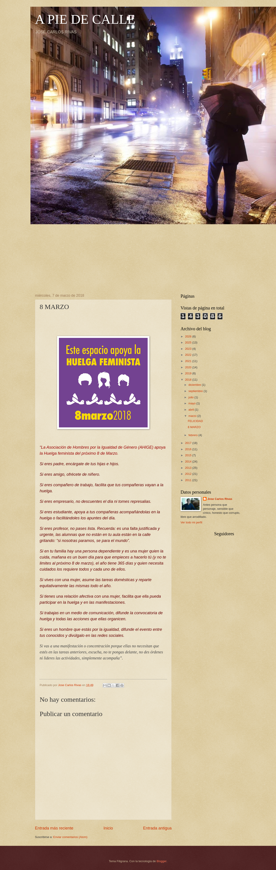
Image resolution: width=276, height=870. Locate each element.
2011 (188, 480)
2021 (188, 361)
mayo (192, 403)
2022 (188, 354)
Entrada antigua (157, 828)
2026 (188, 336)
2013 (188, 467)
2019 (188, 373)
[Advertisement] (138, 255)
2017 (188, 443)
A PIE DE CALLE (85, 19)
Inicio (108, 828)
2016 (188, 449)
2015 (188, 455)
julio (191, 397)
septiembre (195, 391)
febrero (193, 435)
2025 (188, 342)
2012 (188, 474)
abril (191, 409)
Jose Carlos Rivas (219, 499)
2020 (188, 367)
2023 (188, 348)
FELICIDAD (195, 421)
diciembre (195, 384)
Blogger (161, 861)
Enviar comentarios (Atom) (70, 837)
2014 (188, 461)
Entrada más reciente (54, 828)
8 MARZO (194, 427)
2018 (188, 379)
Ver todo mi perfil (191, 522)
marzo (192, 416)
